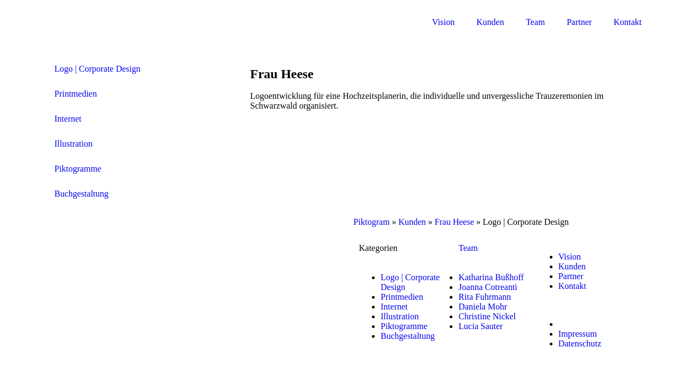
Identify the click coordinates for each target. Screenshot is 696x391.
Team (535, 22)
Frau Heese (454, 221)
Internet (68, 118)
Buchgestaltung (81, 193)
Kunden (490, 22)
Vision (443, 22)
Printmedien (75, 93)
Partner (579, 22)
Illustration (73, 143)
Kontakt (627, 22)
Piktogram (371, 221)
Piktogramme (77, 168)
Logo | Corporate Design (97, 68)
